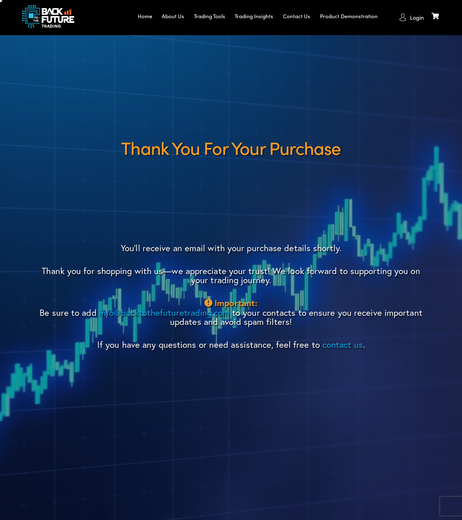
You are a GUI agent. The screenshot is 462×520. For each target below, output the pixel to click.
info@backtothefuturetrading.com (164, 312)
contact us (342, 344)
